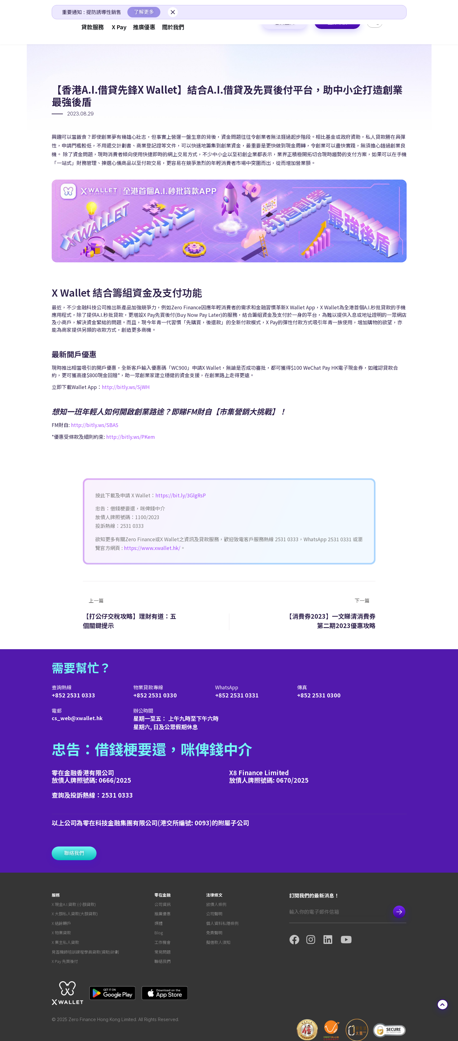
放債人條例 (216, 905)
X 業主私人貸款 (65, 943)
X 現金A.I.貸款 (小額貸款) (74, 905)
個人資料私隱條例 (222, 924)
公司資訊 (162, 905)
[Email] (337, 912)
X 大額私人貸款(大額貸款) (75, 914)
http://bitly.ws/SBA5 (94, 425)
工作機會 (162, 943)
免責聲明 (214, 934)
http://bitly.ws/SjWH (126, 387)
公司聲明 (214, 914)
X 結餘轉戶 (61, 924)
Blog (158, 934)
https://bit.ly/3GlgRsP (180, 555)
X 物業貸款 (61, 934)
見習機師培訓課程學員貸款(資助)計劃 (85, 953)
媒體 (158, 924)
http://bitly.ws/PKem (130, 437)
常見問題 (162, 953)
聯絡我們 (162, 963)
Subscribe (399, 912)
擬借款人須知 (218, 943)
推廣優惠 (162, 914)
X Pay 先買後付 (65, 963)
